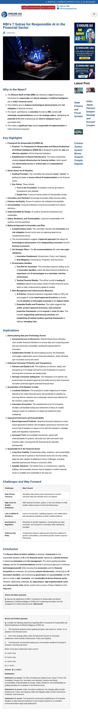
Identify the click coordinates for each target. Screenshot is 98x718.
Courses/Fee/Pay (33, 7)
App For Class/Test (48, 7)
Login (24, 7)
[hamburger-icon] (94, 14)
